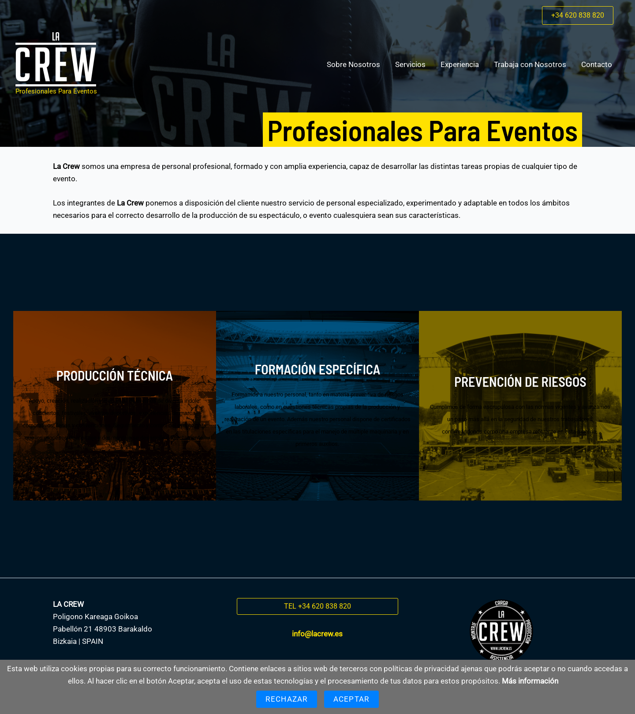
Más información (530, 681)
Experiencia (460, 64)
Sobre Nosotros (353, 64)
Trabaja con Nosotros (530, 64)
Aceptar (351, 699)
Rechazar (286, 699)
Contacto (596, 64)
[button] (577, 15)
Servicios (410, 64)
